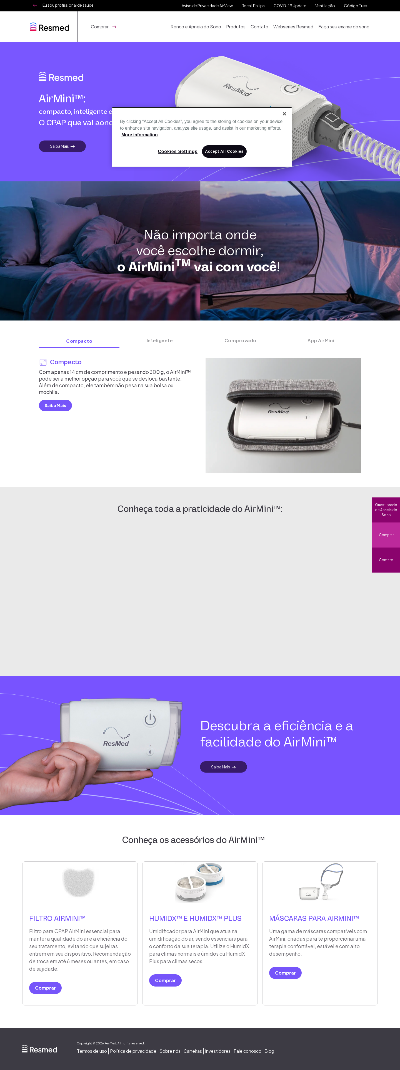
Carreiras (193, 1051)
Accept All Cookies (224, 151)
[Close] (284, 114)
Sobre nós (170, 1051)
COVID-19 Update (290, 5)
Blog (269, 1051)
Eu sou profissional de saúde (68, 5)
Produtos (238, 26)
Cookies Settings (178, 151)
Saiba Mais (59, 146)
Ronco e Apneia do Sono (198, 26)
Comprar (386, 535)
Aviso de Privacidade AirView (207, 5)
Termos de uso (92, 1051)
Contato (261, 26)
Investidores (218, 1051)
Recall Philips (253, 5)
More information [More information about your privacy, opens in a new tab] (139, 134)
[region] (202, 137)
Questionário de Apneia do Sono (386, 510)
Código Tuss (355, 5)
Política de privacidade (133, 1051)
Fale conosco (247, 1051)
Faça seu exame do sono (344, 26)
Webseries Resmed (294, 26)
